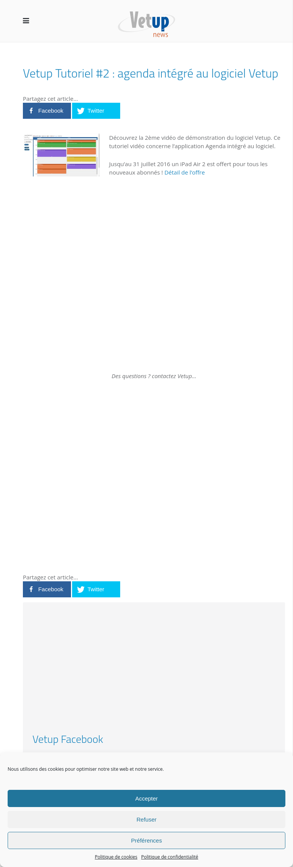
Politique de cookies (116, 857)
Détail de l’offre (184, 172)
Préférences (146, 840)
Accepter (146, 798)
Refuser (147, 819)
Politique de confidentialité (169, 857)
